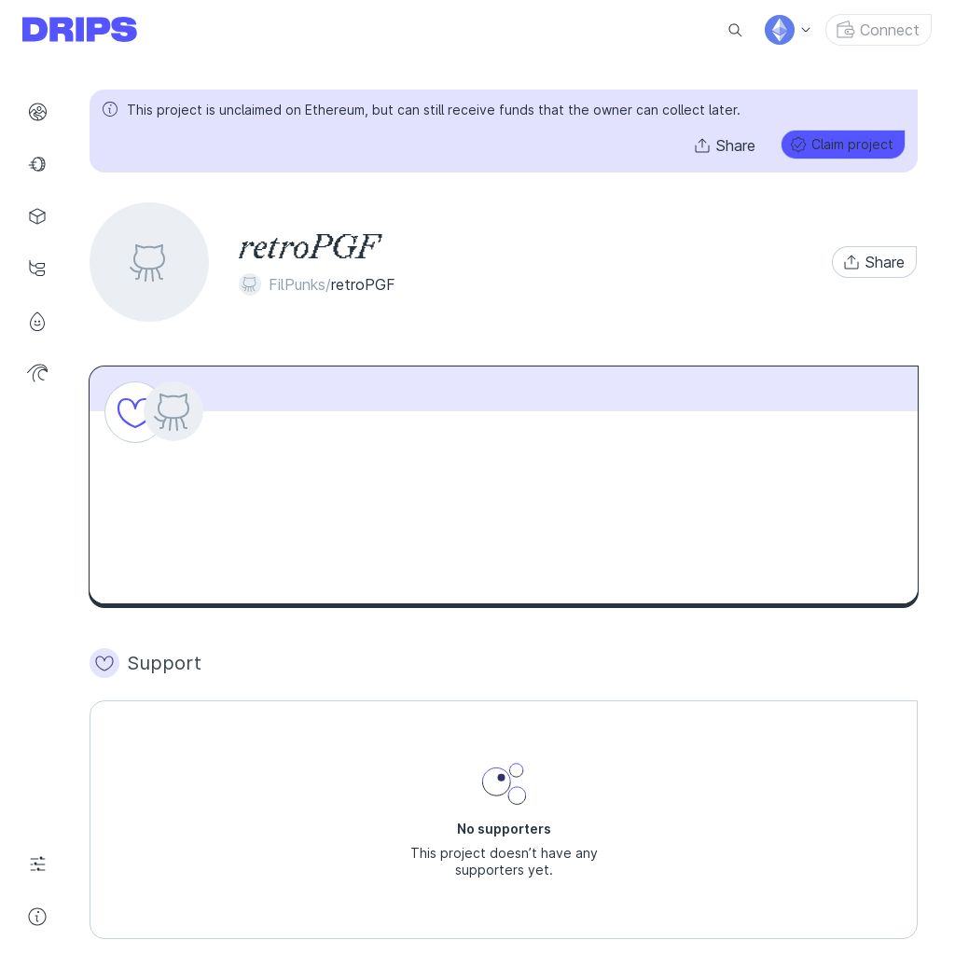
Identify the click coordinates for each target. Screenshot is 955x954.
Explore (43, 112)
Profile (43, 321)
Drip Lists (43, 268)
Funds (43, 164)
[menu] (789, 30)
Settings (43, 864)
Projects (43, 216)
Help (43, 917)
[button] (725, 145)
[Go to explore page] (94, 30)
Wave (43, 373)
